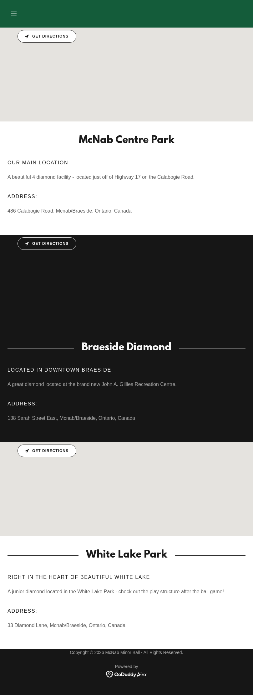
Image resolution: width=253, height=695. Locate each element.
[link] (126, 674)
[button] (14, 14)
